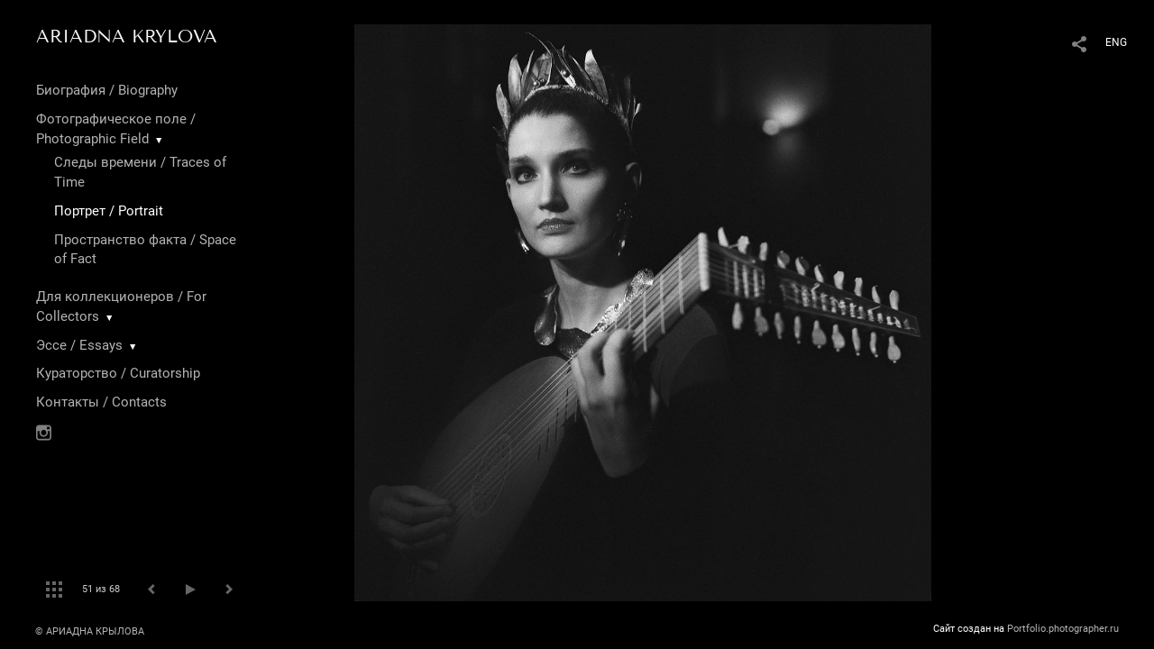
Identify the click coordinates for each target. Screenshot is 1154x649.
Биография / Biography (107, 90)
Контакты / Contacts (101, 402)
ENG (1116, 42)
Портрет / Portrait (108, 211)
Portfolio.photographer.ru (1063, 629)
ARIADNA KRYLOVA (126, 36)
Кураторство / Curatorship (118, 373)
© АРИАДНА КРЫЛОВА (89, 631)
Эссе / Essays (79, 345)
